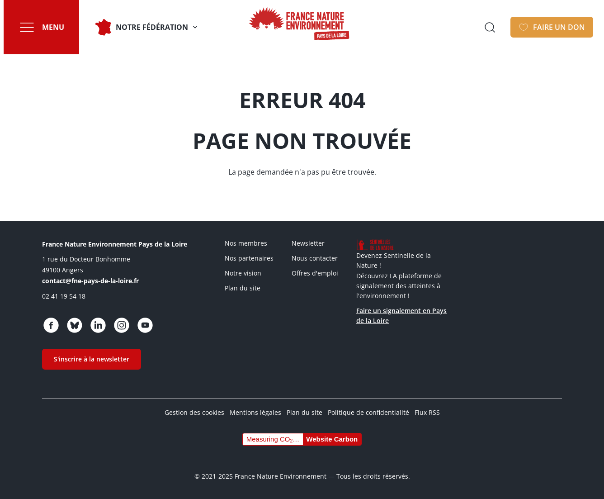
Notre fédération (152, 27)
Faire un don (559, 27)
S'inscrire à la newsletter (91, 359)
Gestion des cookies (194, 412)
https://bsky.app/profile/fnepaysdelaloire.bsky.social (75, 325)
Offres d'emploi (315, 273)
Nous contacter (315, 258)
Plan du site (242, 288)
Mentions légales (255, 412)
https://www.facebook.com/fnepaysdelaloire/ (51, 325)
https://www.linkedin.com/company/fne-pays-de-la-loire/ (98, 325)
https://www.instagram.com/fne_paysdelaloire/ (122, 325)
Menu (53, 27)
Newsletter (308, 243)
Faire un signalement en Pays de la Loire (401, 315)
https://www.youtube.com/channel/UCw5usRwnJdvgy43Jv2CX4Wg (145, 325)
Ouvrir (489, 27)
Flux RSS (427, 412)
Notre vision (243, 273)
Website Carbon (332, 439)
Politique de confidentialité (368, 412)
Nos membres (246, 243)
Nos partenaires (249, 258)
